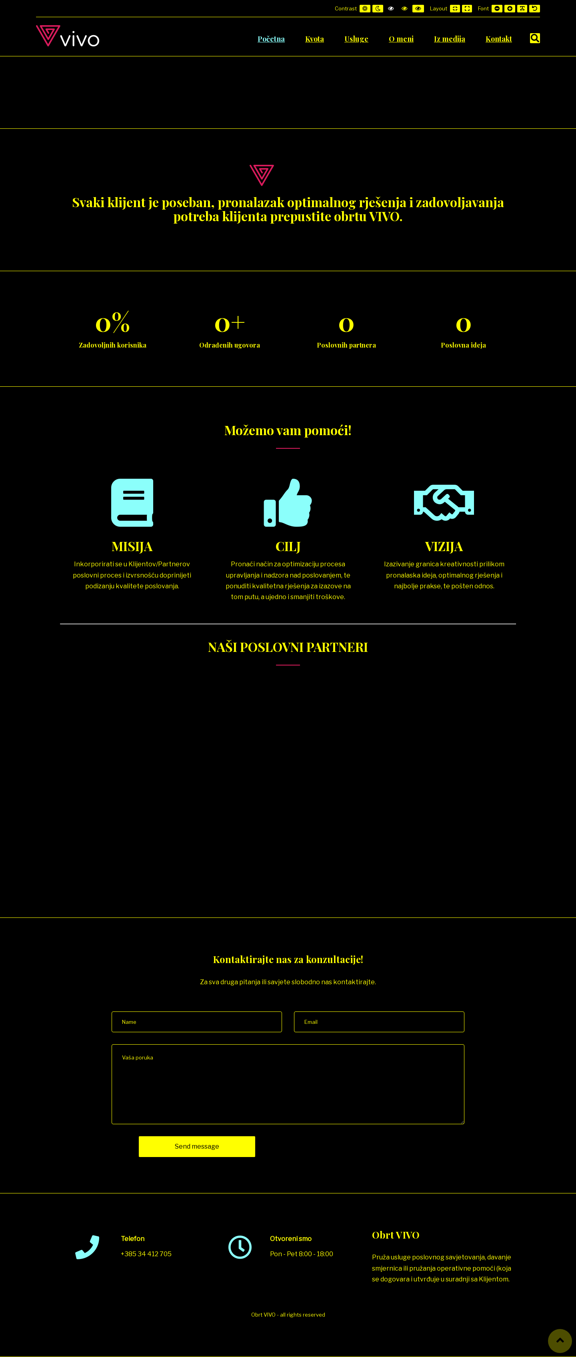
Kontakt (499, 39)
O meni (401, 39)
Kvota (314, 39)
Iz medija (449, 39)
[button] (560, 1341)
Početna (271, 39)
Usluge (356, 39)
